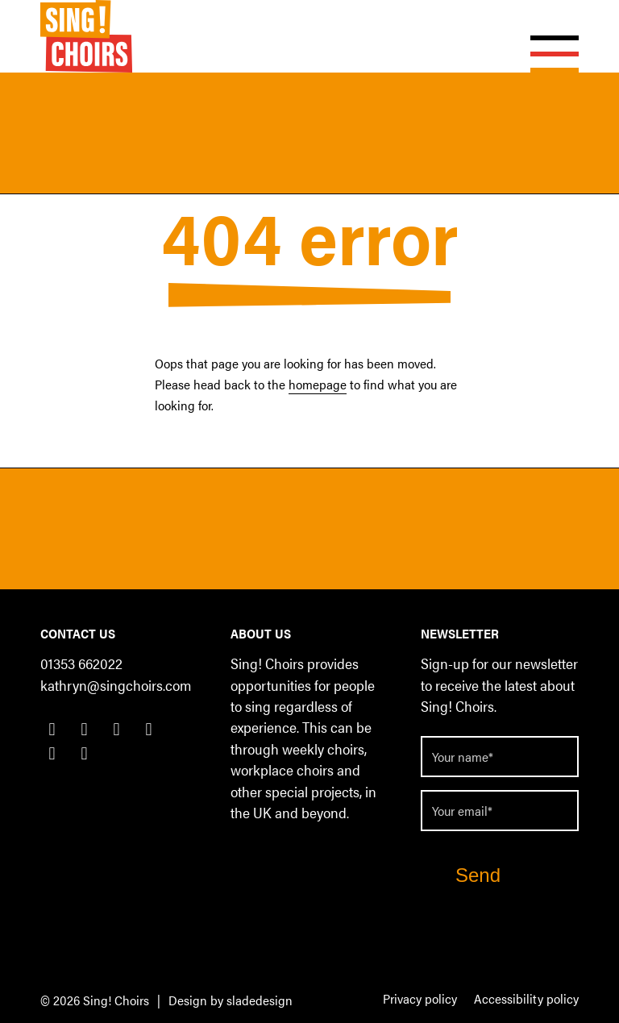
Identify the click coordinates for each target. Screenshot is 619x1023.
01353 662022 (81, 663)
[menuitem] (420, 999)
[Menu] (546, 36)
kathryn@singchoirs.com (115, 685)
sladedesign (259, 1000)
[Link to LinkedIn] (116, 728)
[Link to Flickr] (84, 752)
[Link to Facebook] (52, 728)
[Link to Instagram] (148, 728)
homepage (318, 384)
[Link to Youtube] (52, 752)
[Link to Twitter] (84, 728)
